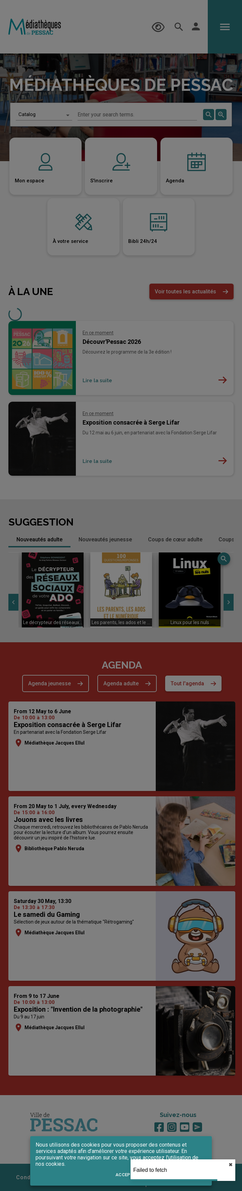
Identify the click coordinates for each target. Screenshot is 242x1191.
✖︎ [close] (231, 1164)
